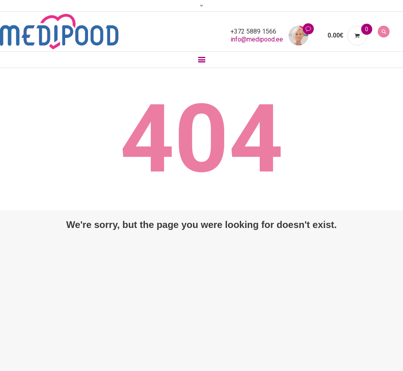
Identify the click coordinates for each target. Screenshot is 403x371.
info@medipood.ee (257, 39)
